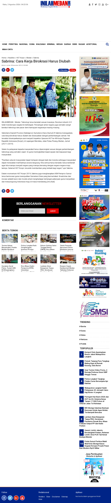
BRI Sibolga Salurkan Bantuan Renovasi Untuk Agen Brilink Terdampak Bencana (97, 410)
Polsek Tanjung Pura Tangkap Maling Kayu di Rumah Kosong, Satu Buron (97, 363)
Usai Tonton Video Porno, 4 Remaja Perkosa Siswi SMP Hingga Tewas (96, 372)
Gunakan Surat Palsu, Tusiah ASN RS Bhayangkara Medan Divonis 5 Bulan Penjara (9, 270)
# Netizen (83, 339)
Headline (11, 58)
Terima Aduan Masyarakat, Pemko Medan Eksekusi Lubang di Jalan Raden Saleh (9, 249)
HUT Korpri (20, 58)
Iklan (40, 499)
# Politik (82, 344)
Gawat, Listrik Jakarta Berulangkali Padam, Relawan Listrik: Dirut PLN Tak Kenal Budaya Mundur (94, 433)
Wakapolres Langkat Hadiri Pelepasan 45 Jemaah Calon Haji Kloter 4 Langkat (96, 390)
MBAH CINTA (7, 49)
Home (4, 58)
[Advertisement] (55, 25)
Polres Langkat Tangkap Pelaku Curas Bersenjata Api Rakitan (96, 381)
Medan (29, 58)
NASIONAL (23, 44)
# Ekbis (82, 335)
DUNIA (32, 44)
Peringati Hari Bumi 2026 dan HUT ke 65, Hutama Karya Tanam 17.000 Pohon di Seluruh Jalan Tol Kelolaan (94, 400)
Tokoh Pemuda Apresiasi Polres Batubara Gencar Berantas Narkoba (67, 248)
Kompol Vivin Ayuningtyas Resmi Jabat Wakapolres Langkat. (95, 354)
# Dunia (82, 331)
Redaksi (42, 497)
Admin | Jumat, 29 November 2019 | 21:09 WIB (15, 65)
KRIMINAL (51, 44)
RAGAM (82, 44)
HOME (4, 44)
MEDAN (59, 44)
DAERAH (67, 44)
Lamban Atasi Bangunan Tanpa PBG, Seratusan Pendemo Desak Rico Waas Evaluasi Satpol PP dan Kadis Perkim (93, 421)
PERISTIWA (13, 44)
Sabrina (36, 58)
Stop (72, 70)
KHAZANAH (41, 44)
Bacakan (63, 70)
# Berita (82, 326)
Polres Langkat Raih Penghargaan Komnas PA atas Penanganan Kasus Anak (29, 249)
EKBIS (74, 44)
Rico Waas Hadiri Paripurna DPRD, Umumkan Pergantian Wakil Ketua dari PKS (27, 270)
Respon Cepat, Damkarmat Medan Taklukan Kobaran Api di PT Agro (67, 269)
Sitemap (64, 497)
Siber (48, 497)
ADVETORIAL (91, 44)
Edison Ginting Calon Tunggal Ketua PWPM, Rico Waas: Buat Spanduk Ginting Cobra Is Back (48, 250)
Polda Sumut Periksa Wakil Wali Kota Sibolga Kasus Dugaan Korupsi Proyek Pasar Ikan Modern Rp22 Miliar (94, 444)
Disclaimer (56, 497)
